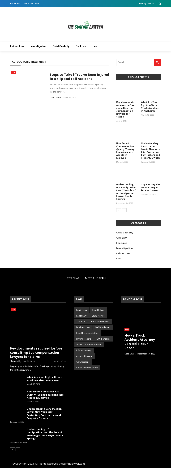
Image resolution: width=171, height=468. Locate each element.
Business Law (83, 327)
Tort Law (80, 321)
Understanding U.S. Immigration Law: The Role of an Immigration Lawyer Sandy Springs (126, 191)
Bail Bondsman (102, 327)
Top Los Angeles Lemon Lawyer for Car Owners (150, 187)
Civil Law (81, 46)
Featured (121, 242)
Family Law (81, 310)
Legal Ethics (98, 310)
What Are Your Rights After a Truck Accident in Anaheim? (150, 106)
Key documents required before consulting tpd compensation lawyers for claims (125, 109)
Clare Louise (55, 97)
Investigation (38, 46)
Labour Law (17, 46)
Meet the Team (31, 3)
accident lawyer (84, 356)
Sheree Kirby (15, 361)
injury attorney (83, 350)
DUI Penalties (104, 338)
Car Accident (83, 361)
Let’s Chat (15, 3)
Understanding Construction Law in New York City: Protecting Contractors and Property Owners (151, 150)
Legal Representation (87, 333)
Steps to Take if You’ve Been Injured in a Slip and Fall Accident (79, 76)
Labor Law (81, 315)
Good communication (87, 367)
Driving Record (83, 338)
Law (95, 46)
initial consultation (100, 321)
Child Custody (61, 46)
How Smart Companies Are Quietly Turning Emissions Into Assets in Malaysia (125, 150)
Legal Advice (98, 315)
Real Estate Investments (88, 344)
